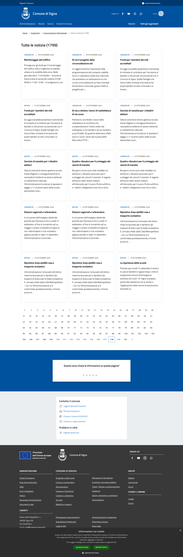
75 (100, 327)
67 (49, 327)
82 (145, 327)
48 (62, 321)
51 (81, 321)
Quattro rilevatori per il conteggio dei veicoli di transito (91, 163)
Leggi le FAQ (61, 526)
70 (68, 327)
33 (100, 316)
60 (138, 321)
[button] (91, 553)
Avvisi (130, 486)
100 (126, 333)
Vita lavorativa (62, 486)
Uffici (22, 486)
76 (107, 327)
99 (119, 333)
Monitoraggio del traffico (37, 60)
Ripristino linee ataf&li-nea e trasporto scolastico (135, 214)
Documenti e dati (27, 504)
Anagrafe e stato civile (65, 478)
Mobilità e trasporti (64, 504)
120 (125, 339)
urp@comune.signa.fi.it (35, 527)
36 (119, 316)
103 (146, 333)
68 (56, 327)
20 (152, 310)
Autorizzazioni (98, 499)
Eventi (131, 503)
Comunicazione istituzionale (55, 33)
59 (132, 321)
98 (113, 333)
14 (114, 310)
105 (24, 339)
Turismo (59, 500)
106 (30, 339)
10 (89, 310)
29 (75, 316)
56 (113, 321)
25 (49, 316)
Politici (22, 495)
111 (64, 339)
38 (132, 316)
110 (57, 339)
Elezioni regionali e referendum (40, 212)
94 (87, 333)
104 (152, 333)
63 (24, 327)
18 (139, 310)
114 (84, 339)
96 (100, 333)
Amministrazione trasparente (104, 517)
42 (24, 321)
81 (138, 327)
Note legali (96, 526)
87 (43, 333)
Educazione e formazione (102, 477)
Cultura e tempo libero (65, 482)
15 (120, 310)
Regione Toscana (26, 3)
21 (24, 316)
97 (107, 333)
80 (132, 327)
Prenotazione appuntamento (68, 517)
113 (78, 339)
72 (81, 327)
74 (94, 327)
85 (30, 333)
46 (49, 321)
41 (151, 316)
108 (44, 339)
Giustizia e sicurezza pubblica (104, 482)
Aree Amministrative (28, 482)
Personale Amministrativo (30, 500)
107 (37, 339)
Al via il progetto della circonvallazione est (83, 61)
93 (81, 333)
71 (75, 327)
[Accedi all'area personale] (151, 3)
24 (43, 316)
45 (43, 321)
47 (56, 321)
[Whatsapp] (138, 13)
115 (91, 339)
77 (113, 327)
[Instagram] (132, 13)
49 (68, 321)
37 (126, 316)
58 (126, 321)
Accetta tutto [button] (82, 547)
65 (36, 327)
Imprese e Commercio (65, 491)
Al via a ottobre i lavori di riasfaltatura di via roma (91, 112)
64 (30, 327)
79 (126, 327)
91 (68, 333)
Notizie (27, 105)
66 (43, 327)
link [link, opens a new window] (115, 542)
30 (81, 316)
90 (62, 333)
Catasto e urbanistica (64, 495)
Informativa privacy (100, 521)
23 (36, 316)
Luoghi (131, 498)
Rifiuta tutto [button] (101, 547)
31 (87, 316)
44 (36, 321)
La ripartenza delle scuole (133, 263)
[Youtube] (126, 13)
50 (75, 321)
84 (24, 333)
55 (107, 321)
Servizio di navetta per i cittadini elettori (136, 112)
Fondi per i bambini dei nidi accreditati (134, 61)
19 (146, 310)
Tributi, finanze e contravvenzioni (106, 486)
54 (100, 321)
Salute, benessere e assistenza (105, 495)
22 (30, 316)
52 (87, 321)
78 (119, 327)
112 (71, 339)
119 (118, 339)
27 (62, 316)
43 (30, 321)
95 (94, 333)
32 (94, 316)
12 (101, 310)
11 (95, 310)
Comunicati (29, 54)
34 (107, 316)
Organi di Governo (27, 478)
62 (151, 321)
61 (145, 321)
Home (25, 33)
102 (139, 333)
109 (51, 339)
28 (68, 316)
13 (108, 310)
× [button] (180, 530)
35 (113, 316)
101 (132, 333)
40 (145, 316)
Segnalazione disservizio (66, 521)
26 (56, 316)
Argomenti (35, 33)
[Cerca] (161, 13)
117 (104, 339)
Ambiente (96, 491)
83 (151, 327)
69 (62, 327)
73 (87, 327)
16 (127, 310)
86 (36, 333)
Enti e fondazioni (27, 491)
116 (98, 339)
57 (119, 321)
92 (75, 333)
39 (138, 316)
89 (56, 333)
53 (94, 321)
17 (133, 310)
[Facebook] (120, 13)
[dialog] (91, 542)
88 (49, 333)
